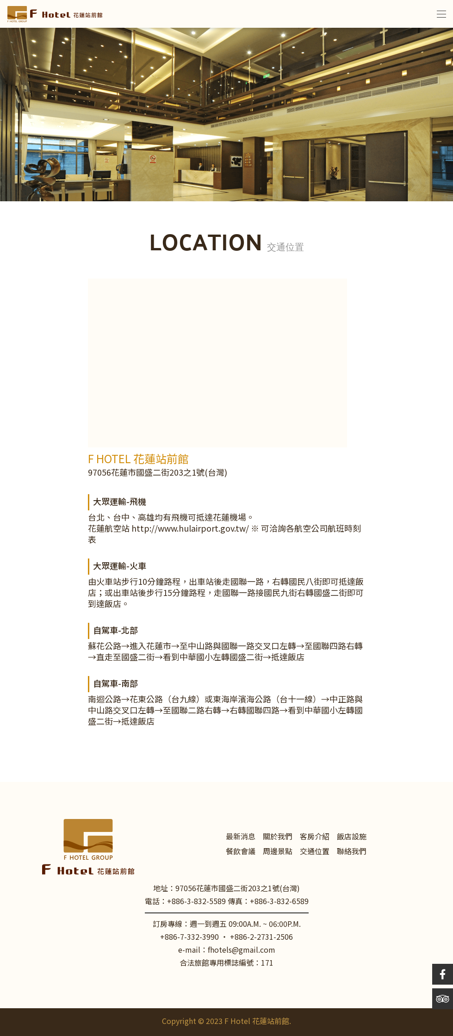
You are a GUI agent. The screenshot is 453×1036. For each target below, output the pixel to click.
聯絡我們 (351, 852)
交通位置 (314, 852)
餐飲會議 (240, 852)
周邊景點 (277, 852)
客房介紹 (314, 837)
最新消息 (240, 837)
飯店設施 (351, 837)
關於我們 (277, 837)
